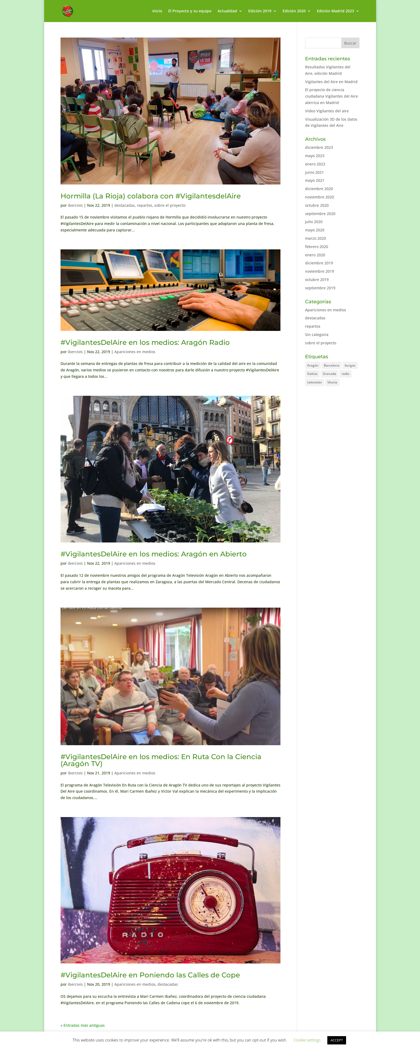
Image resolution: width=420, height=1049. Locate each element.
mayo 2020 (314, 229)
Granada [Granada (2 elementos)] (329, 373)
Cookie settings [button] (307, 1040)
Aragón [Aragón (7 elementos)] (312, 365)
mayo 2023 (314, 155)
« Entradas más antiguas (83, 1025)
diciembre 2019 (319, 262)
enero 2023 (315, 164)
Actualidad (227, 11)
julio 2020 (313, 221)
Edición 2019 (259, 11)
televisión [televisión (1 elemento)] (314, 382)
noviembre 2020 (319, 197)
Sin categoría (316, 334)
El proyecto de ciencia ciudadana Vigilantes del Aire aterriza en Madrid (331, 96)
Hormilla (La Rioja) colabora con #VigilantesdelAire (151, 196)
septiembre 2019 (320, 287)
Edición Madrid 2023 (335, 11)
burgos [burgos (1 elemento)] (350, 365)
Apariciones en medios (134, 351)
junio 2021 (314, 172)
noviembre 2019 (319, 271)
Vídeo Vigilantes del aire (327, 110)
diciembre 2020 (319, 188)
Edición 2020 (294, 11)
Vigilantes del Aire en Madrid (331, 81)
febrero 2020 (316, 246)
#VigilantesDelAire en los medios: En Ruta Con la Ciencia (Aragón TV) (161, 760)
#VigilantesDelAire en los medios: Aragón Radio (145, 342)
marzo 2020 (315, 238)
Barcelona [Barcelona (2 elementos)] (331, 365)
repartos (144, 205)
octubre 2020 (317, 205)
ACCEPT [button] (337, 1040)
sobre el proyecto (169, 205)
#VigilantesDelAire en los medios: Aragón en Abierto (154, 554)
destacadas (124, 205)
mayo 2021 (314, 180)
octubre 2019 (317, 279)
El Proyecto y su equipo (190, 11)
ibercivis (75, 205)
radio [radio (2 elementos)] (345, 373)
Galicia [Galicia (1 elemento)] (312, 373)
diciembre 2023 (319, 147)
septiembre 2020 (320, 213)
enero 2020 (315, 254)
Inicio (157, 11)
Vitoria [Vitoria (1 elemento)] (332, 382)
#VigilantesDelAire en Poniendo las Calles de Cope (150, 975)
